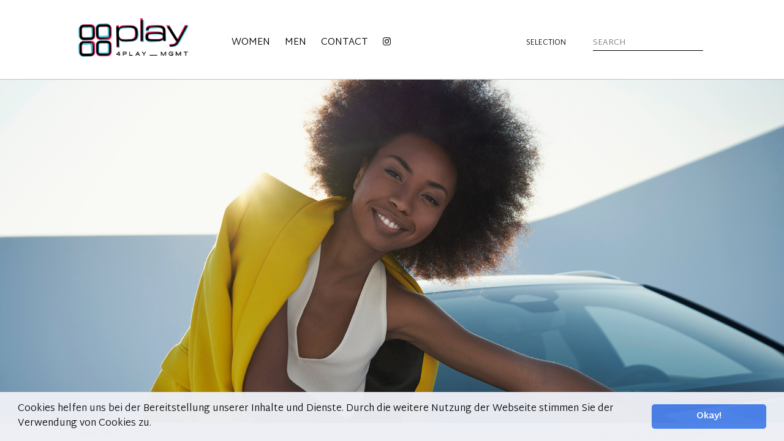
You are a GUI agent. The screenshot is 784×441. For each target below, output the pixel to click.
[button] (155, 424)
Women (251, 42)
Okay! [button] (709, 416)
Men (295, 42)
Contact (344, 42)
